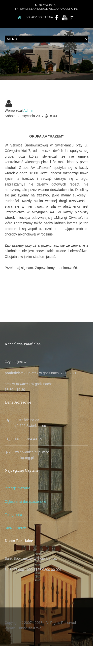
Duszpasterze (15, 528)
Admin (28, 110)
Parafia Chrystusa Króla (23, 628)
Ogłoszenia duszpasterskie (25, 502)
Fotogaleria (13, 515)
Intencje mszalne (18, 488)
